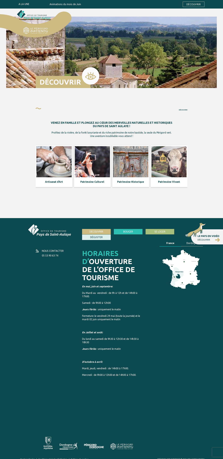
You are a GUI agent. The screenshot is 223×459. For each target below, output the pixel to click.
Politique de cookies (79, 456)
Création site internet (168, 456)
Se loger (158, 231)
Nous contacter (53, 247)
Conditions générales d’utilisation (52, 456)
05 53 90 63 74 (50, 252)
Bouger (127, 231)
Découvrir (193, 4)
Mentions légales (27, 456)
